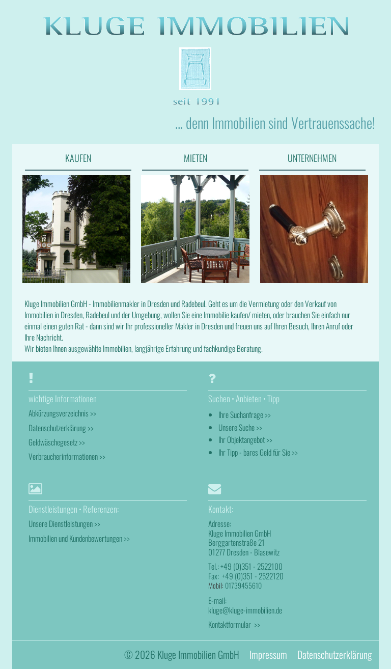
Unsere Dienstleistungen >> (64, 523)
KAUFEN (78, 157)
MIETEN (195, 157)
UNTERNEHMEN (312, 157)
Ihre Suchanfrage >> (244, 414)
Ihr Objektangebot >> (245, 439)
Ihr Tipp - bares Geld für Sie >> (258, 452)
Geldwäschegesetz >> (57, 442)
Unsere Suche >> (240, 427)
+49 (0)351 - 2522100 (251, 566)
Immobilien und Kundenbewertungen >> (79, 538)
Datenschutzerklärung (334, 654)
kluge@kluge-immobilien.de (245, 610)
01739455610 (243, 585)
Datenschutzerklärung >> (61, 427)
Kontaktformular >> (234, 624)
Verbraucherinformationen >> (67, 456)
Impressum (268, 654)
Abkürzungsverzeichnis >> (62, 413)
